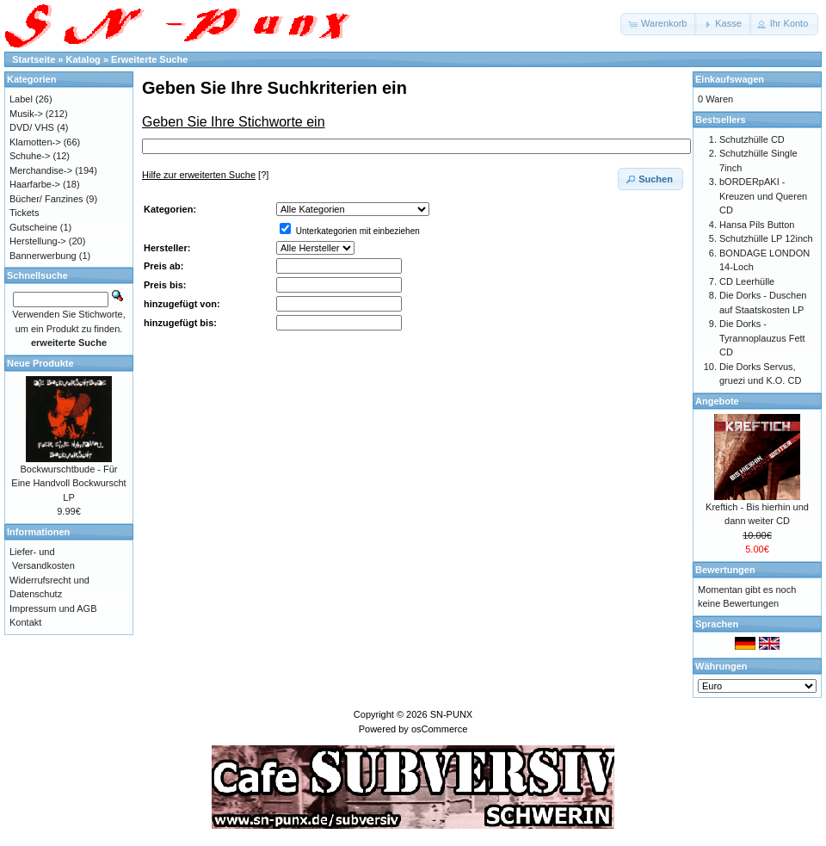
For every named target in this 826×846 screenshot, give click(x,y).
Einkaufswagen (729, 79)
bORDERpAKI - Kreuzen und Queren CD (763, 195)
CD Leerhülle (746, 281)
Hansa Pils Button (756, 224)
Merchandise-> (40, 170)
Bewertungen (725, 570)
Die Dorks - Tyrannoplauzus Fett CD (762, 337)
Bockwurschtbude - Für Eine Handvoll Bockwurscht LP (68, 483)
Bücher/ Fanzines (46, 199)
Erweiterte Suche (149, 59)
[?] (205, 175)
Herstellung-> (37, 241)
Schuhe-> (29, 156)
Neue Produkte (40, 363)
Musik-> (26, 113)
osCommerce (439, 729)
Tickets (24, 212)
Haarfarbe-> (34, 184)
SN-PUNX (451, 714)
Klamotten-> (35, 142)
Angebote (717, 401)
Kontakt (25, 622)
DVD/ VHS (31, 127)
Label (21, 99)
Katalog (83, 59)
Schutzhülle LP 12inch (766, 238)
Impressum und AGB (53, 608)
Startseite (33, 59)
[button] (658, 24)
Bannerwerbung (43, 255)
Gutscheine (33, 227)
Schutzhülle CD (752, 139)
